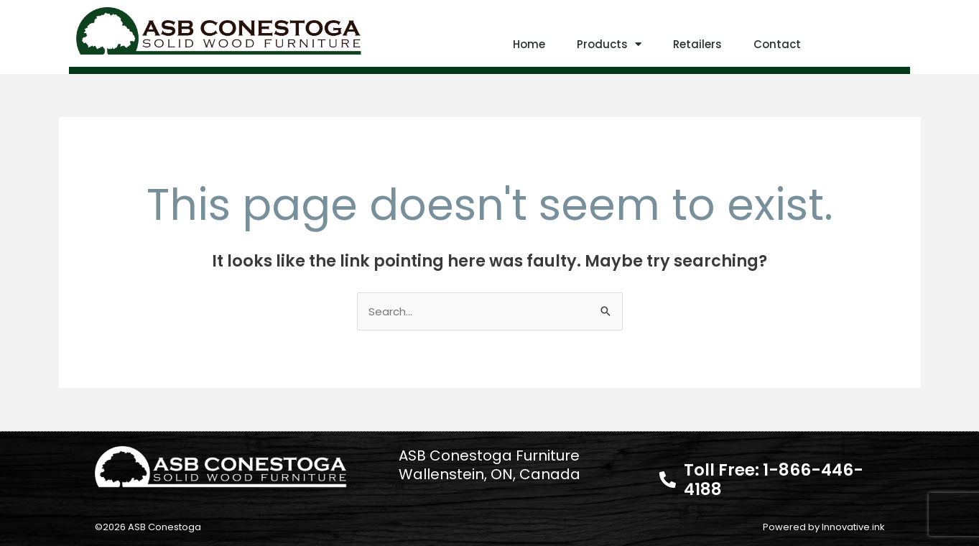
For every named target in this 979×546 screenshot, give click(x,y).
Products (609, 44)
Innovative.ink (853, 527)
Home (529, 44)
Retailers (697, 44)
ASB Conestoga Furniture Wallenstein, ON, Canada (489, 464)
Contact (777, 44)
